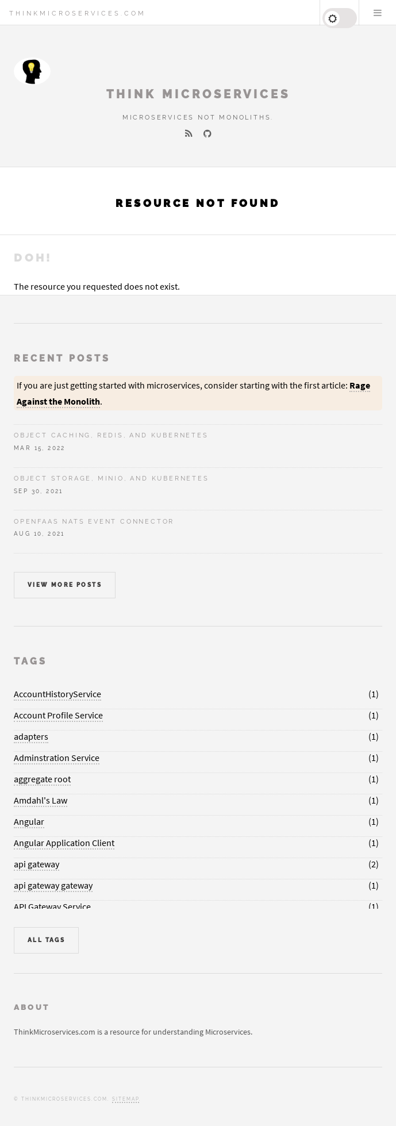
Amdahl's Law (40, 800)
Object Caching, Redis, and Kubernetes (111, 435)
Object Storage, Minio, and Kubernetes (111, 478)
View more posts (65, 585)
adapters (31, 736)
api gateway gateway (53, 885)
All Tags (46, 940)
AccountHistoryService (57, 694)
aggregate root (42, 779)
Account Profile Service (58, 715)
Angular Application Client (64, 842)
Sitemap (125, 1099)
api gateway (36, 864)
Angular (29, 821)
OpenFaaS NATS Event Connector (94, 521)
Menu (377, 12)
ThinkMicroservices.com (77, 13)
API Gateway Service (52, 906)
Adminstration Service (56, 757)
